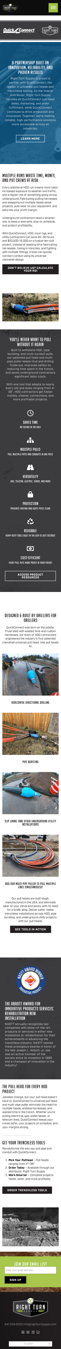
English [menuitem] (28, 1343)
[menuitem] (30, 1344)
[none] (30, 1344)
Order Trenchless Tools (27, 1190)
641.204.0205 (14, 1324)
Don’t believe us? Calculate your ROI (30, 269)
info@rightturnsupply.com (39, 1324)
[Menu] (53, 7)
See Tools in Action (30, 929)
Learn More (30, 138)
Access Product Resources (30, 576)
